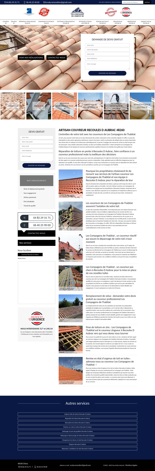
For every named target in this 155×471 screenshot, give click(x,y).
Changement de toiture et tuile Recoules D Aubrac (77, 440)
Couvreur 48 (6, 22)
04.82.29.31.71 (11, 2)
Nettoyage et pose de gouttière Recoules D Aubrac (77, 431)
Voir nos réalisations (31, 57)
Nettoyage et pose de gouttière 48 (85, 22)
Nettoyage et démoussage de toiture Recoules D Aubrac (77, 436)
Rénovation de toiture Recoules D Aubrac (77, 423)
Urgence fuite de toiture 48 (146, 22)
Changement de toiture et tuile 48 (46, 22)
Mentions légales (131, 465)
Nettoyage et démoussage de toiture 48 (65, 22)
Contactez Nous (56, 57)
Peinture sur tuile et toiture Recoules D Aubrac (77, 427)
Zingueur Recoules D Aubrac (77, 444)
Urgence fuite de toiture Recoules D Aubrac (77, 414)
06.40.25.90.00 (31, 2)
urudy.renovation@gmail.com (57, 2)
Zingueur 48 (14, 22)
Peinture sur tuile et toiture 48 (102, 22)
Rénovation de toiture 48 (117, 22)
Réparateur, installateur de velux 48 (27, 22)
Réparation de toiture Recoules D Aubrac (77, 418)
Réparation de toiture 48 (132, 22)
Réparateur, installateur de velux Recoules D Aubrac (77, 449)
